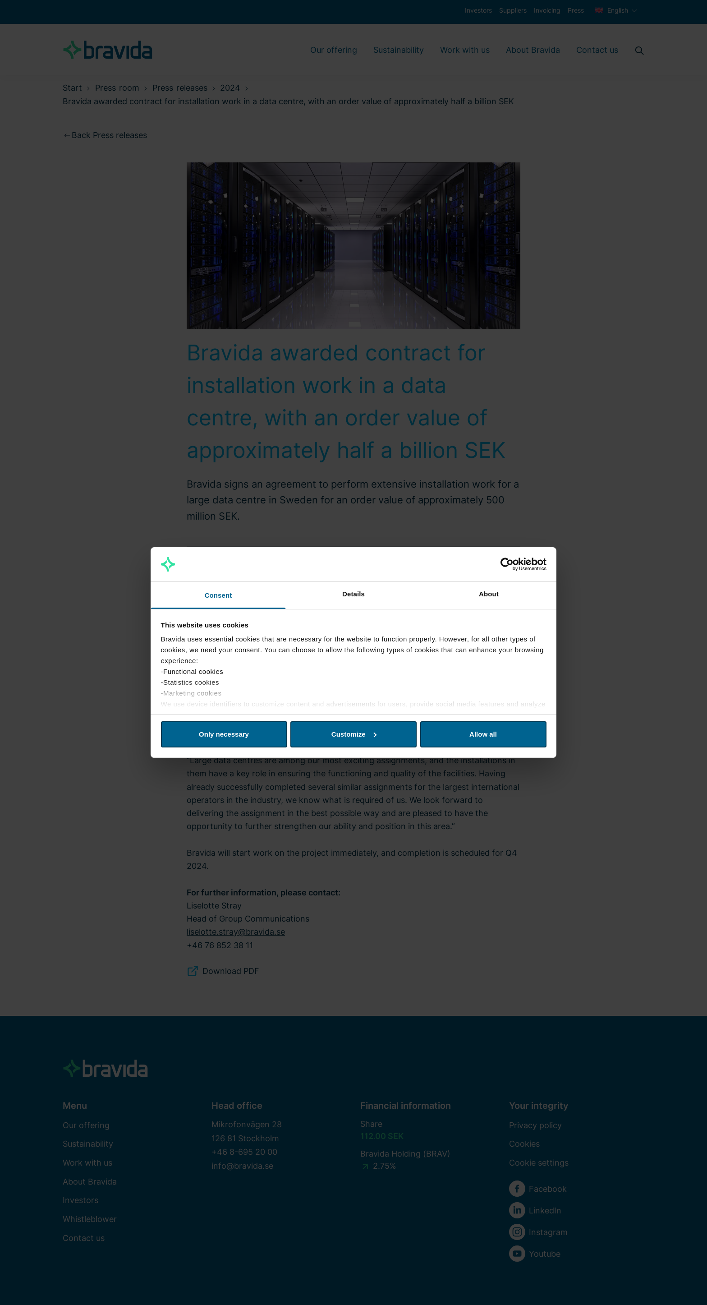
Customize (353, 734)
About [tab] (489, 594)
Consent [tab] (218, 595)
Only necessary (224, 734)
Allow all (483, 734)
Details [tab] (353, 594)
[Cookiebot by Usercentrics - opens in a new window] (507, 564)
